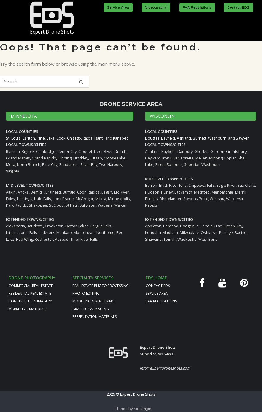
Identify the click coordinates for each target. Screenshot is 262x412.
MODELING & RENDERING (93, 300)
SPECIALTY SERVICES (92, 277)
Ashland (184, 138)
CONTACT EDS (158, 285)
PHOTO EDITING (86, 293)
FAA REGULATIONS (161, 300)
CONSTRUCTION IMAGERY (30, 300)
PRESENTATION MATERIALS (94, 316)
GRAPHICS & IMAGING (90, 308)
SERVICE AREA (157, 293)
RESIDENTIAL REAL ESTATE (30, 293)
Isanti (100, 138)
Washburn (218, 138)
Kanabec (122, 138)
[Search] (81, 82)
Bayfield (168, 138)
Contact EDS (238, 7)
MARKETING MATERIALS (28, 308)
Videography (156, 7)
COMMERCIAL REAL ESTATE (31, 285)
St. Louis (13, 138)
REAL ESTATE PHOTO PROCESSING (100, 285)
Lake (51, 138)
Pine (41, 138)
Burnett (200, 138)
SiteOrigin (142, 408)
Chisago (75, 138)
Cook (61, 138)
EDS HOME (156, 277)
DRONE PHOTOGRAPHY (32, 277)
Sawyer (243, 138)
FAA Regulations (197, 7)
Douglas (152, 138)
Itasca (89, 138)
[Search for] (44, 82)
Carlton (29, 138)
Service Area (118, 7)
